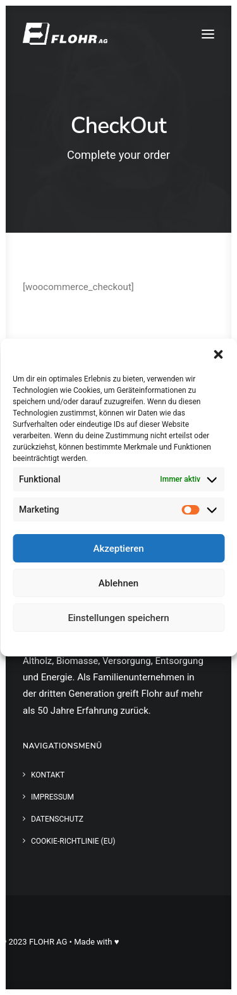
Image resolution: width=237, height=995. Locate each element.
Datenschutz (127, 642)
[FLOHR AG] (65, 34)
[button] (218, 354)
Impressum (174, 642)
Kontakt (47, 775)
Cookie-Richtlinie (72, 642)
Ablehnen (118, 583)
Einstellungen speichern (118, 618)
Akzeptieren (118, 548)
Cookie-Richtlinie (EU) (73, 841)
